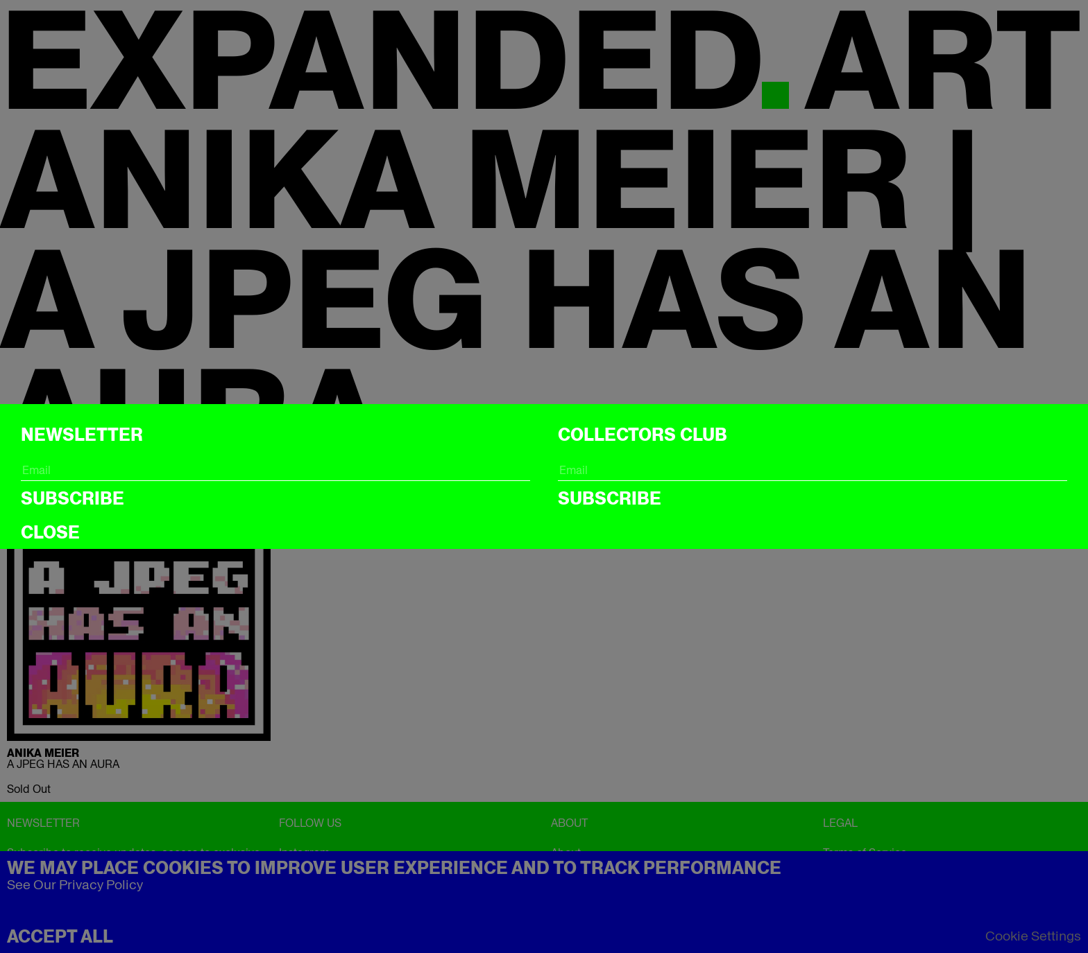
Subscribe (72, 498)
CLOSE (50, 532)
